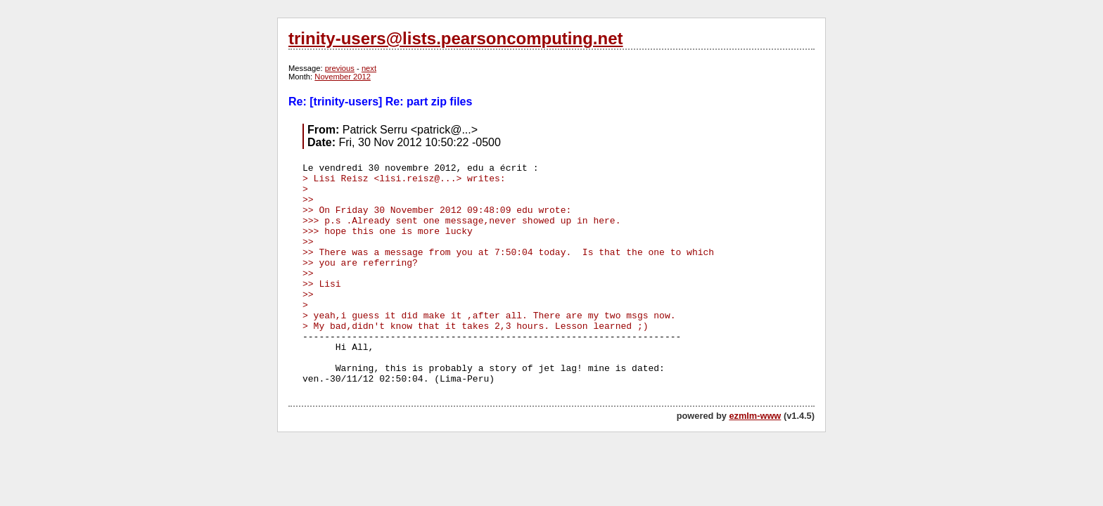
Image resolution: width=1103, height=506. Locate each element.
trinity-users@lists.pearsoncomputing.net (455, 38)
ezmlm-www (755, 415)
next (369, 68)
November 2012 (342, 76)
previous (340, 68)
